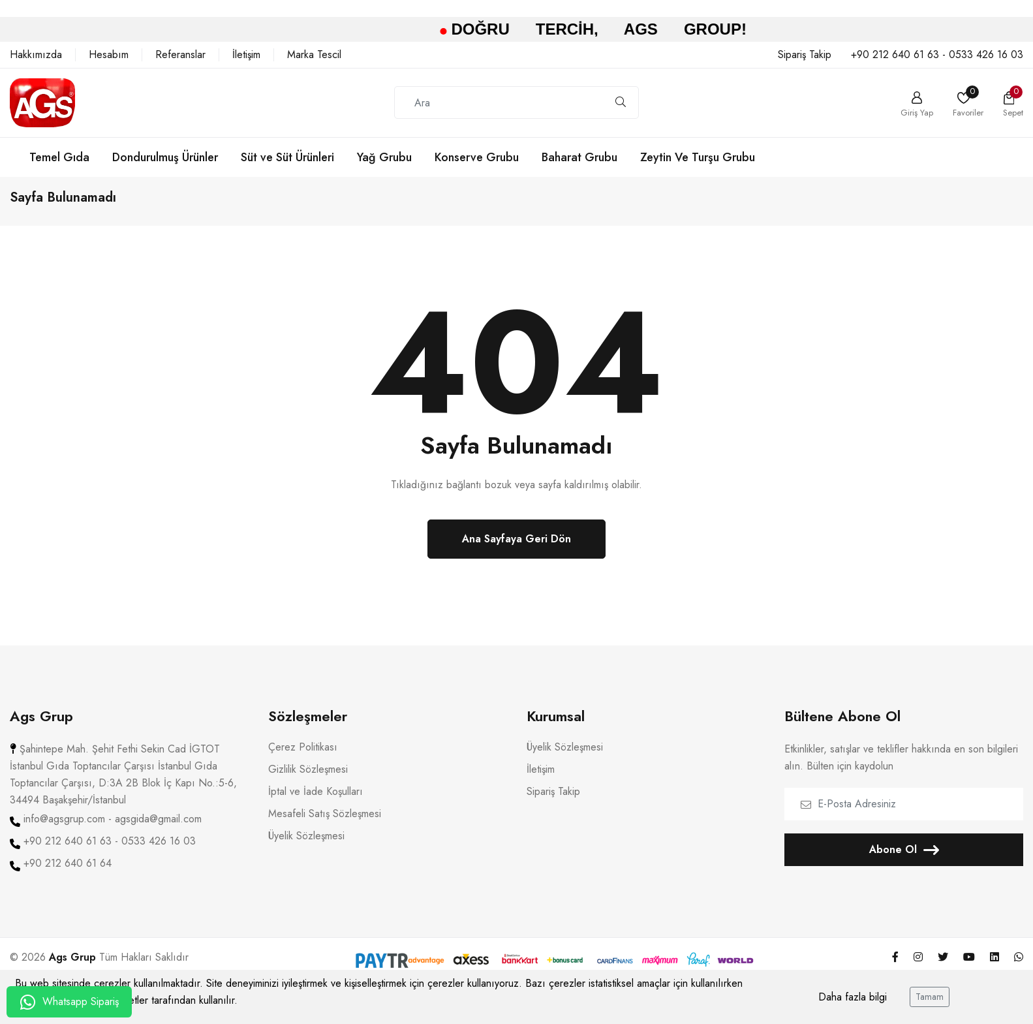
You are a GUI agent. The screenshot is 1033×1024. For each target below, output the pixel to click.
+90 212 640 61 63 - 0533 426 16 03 (937, 54)
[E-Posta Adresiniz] (903, 812)
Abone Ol (904, 858)
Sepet (1013, 111)
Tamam (930, 996)
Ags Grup (72, 965)
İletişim (246, 54)
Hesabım (109, 54)
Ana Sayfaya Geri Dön (516, 547)
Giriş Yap (917, 111)
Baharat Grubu (579, 157)
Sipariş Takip (804, 54)
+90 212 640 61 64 (67, 871)
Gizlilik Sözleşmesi (308, 777)
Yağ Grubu (384, 157)
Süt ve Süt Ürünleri (287, 157)
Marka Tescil (314, 54)
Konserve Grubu (477, 157)
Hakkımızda (36, 54)
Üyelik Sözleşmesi (306, 844)
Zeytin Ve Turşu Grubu (697, 157)
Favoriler (968, 111)
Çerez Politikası (302, 755)
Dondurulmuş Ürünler (165, 157)
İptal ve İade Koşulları (315, 800)
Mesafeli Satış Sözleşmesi (324, 822)
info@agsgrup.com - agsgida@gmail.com (112, 827)
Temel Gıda (59, 157)
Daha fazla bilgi (852, 996)
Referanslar (180, 54)
